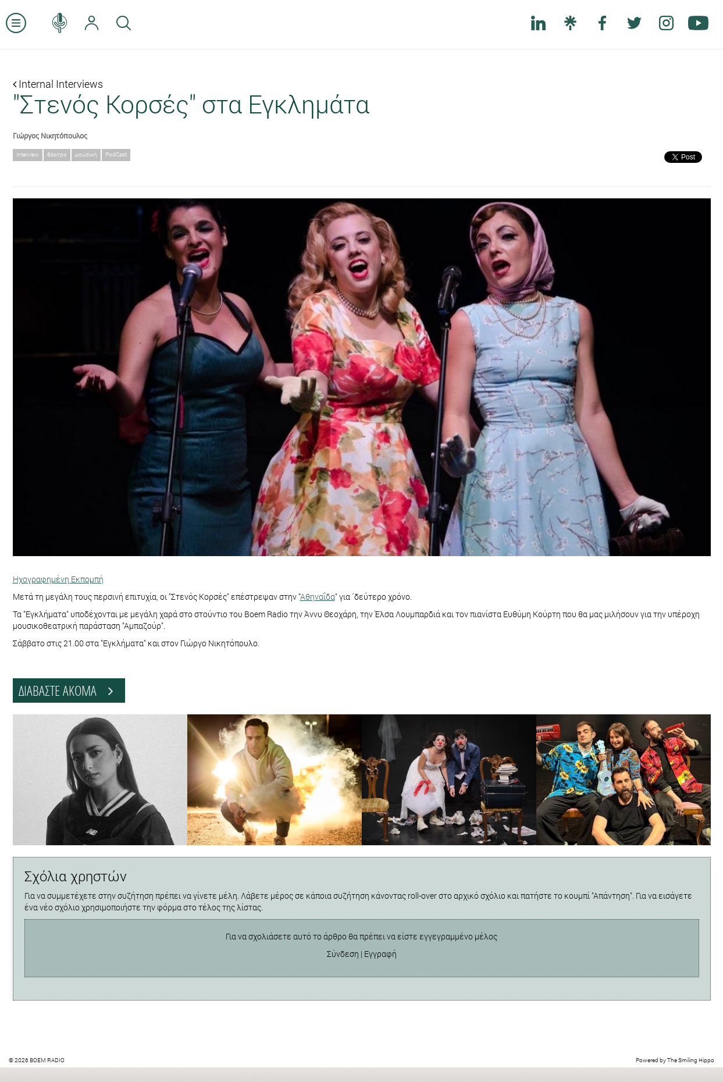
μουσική (86, 154)
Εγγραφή (380, 953)
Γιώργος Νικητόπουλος (50, 135)
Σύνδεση (343, 953)
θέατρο (57, 154)
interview (27, 154)
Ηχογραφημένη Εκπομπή (58, 579)
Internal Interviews (58, 84)
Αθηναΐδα (317, 596)
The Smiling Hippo (690, 1060)
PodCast (116, 154)
